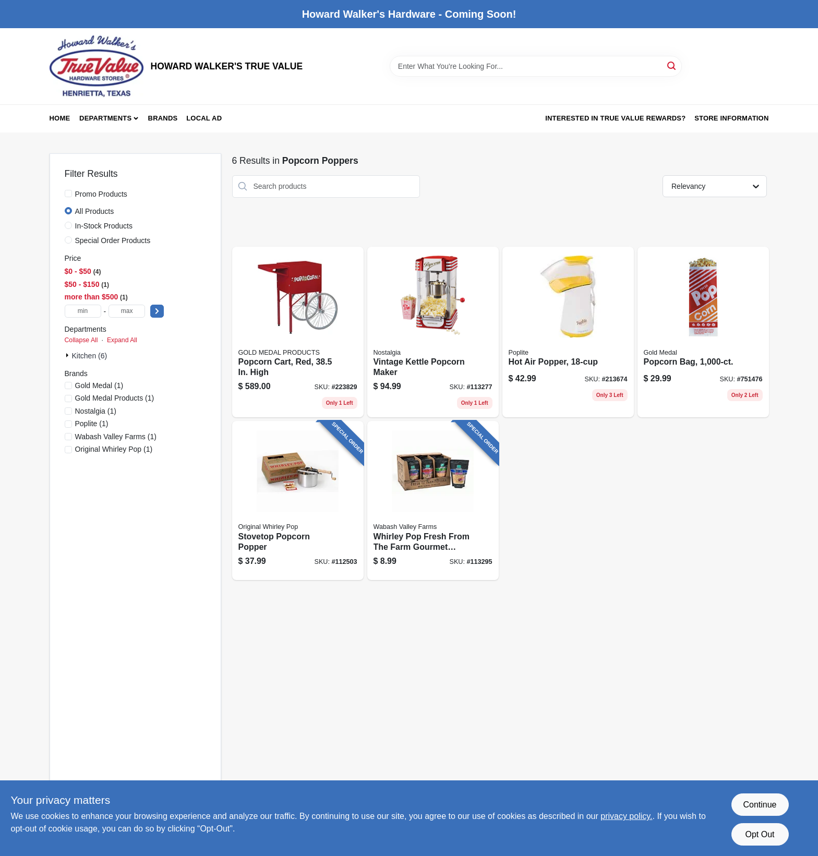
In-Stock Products (104, 225)
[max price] (127, 311)
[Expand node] (68, 355)
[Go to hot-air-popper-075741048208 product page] (568, 332)
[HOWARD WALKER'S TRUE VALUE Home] (96, 66)
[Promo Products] (68, 193)
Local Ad (204, 118)
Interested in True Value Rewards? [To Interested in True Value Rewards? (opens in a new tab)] (615, 118)
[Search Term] (536, 66)
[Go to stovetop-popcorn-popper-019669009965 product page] (298, 500)
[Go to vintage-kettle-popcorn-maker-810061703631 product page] (433, 332)
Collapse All (81, 340)
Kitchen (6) (89, 356)
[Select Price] (157, 311)
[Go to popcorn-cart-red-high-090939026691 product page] (298, 332)
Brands (163, 118)
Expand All (122, 340)
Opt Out (759, 834)
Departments (105, 118)
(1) (99, 385)
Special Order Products (113, 240)
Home (60, 118)
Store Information (731, 118)
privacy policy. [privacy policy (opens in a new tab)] (626, 816)
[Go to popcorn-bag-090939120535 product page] (703, 332)
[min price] (83, 311)
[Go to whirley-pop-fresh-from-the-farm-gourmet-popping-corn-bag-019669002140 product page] (433, 500)
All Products (94, 211)
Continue (759, 804)
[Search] (672, 65)
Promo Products (101, 194)
